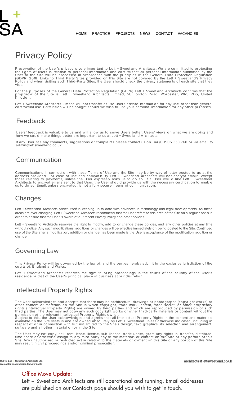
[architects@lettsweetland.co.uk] (198, 361)
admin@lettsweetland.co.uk (39, 145)
